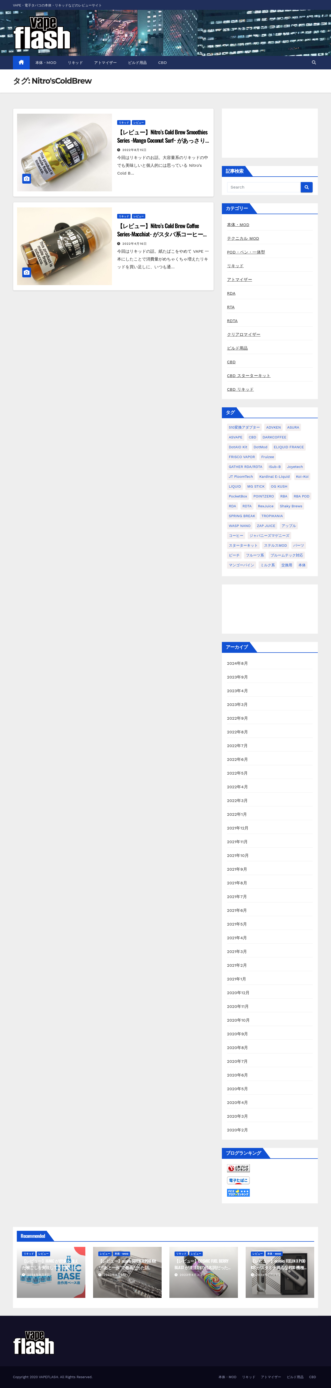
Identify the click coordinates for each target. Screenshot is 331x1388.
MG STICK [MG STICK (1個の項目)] (256, 486)
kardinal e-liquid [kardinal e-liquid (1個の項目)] (274, 476)
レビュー (138, 122)
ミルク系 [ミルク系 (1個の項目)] (267, 565)
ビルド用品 (137, 62)
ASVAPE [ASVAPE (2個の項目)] (236, 437)
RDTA (232, 320)
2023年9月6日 (114, 1275)
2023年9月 (237, 677)
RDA (231, 293)
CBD (162, 62)
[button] (314, 62)
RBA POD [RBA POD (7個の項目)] (302, 496)
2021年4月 (237, 937)
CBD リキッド (240, 389)
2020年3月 (237, 1116)
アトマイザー (105, 62)
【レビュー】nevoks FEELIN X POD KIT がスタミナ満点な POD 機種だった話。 (279, 1267)
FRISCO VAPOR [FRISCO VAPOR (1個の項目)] (242, 457)
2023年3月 (237, 704)
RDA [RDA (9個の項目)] (232, 506)
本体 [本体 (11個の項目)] (302, 565)
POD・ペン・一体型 (246, 252)
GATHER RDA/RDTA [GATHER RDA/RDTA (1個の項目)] (245, 467)
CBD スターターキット (249, 375)
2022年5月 (237, 773)
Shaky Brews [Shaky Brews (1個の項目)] (291, 506)
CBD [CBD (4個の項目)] (252, 437)
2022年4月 (237, 786)
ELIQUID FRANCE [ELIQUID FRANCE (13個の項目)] (289, 447)
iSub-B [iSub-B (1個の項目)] (275, 467)
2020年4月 (237, 1102)
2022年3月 (237, 800)
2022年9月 (237, 718)
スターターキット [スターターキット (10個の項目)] (243, 545)
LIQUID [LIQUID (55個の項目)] (235, 486)
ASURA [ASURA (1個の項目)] (293, 427)
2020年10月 (238, 1020)
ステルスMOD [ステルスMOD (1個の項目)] (275, 545)
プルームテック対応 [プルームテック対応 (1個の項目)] (286, 555)
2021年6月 (237, 910)
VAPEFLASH (48, 1377)
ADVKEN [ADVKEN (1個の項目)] (273, 427)
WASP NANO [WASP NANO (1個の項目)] (240, 526)
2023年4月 (237, 690)
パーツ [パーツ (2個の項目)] (298, 545)
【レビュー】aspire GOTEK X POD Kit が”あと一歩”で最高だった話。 (127, 1264)
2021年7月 (237, 896)
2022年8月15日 (134, 150)
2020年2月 (237, 1129)
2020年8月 (237, 1047)
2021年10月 (238, 855)
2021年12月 (238, 828)
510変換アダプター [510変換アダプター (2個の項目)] (244, 427)
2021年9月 (237, 869)
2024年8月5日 (38, 1275)
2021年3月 (237, 951)
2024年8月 (237, 663)
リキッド (75, 62)
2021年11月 (237, 841)
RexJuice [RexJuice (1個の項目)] (265, 506)
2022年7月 (237, 745)
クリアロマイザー (244, 334)
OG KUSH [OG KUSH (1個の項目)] (279, 486)
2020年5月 (237, 1088)
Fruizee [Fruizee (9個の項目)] (267, 457)
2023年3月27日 (268, 1275)
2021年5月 (237, 924)
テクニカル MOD (243, 238)
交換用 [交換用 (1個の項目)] (286, 565)
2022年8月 (237, 731)
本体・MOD (46, 62)
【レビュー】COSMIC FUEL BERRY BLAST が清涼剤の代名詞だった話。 (202, 1267)
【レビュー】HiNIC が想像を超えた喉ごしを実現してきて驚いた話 (50, 1267)
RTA (231, 307)
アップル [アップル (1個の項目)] (289, 526)
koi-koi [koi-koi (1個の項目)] (302, 476)
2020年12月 (238, 992)
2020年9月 (237, 1033)
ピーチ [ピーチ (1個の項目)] (234, 555)
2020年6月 (237, 1075)
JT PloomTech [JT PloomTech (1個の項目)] (241, 476)
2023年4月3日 (191, 1275)
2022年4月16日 (134, 243)
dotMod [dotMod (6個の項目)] (260, 447)
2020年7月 (237, 1061)
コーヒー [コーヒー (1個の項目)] (236, 535)
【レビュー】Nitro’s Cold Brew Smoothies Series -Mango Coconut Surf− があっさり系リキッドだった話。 (162, 140)
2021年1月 (236, 979)
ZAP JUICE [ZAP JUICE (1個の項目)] (266, 526)
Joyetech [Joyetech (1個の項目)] (295, 467)
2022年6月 (237, 759)
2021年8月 (237, 882)
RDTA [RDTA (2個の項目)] (247, 506)
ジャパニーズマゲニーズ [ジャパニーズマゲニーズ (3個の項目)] (269, 535)
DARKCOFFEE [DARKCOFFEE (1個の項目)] (274, 437)
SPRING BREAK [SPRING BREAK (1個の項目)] (242, 516)
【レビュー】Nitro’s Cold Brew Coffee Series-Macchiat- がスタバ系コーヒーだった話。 (162, 233)
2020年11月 (238, 1006)
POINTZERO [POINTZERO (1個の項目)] (263, 496)
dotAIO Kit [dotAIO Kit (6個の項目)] (238, 447)
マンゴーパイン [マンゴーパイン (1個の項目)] (241, 565)
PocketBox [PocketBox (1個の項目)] (238, 496)
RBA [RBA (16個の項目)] (284, 496)
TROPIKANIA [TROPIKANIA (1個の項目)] (272, 516)
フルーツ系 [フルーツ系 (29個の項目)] (255, 555)
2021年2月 (237, 965)
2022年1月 (237, 814)
